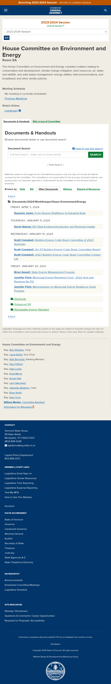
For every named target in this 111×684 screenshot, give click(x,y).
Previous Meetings (16, 98)
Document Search (55, 149)
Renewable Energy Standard (30, 309)
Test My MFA (12, 492)
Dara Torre (15, 397)
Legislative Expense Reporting (21, 487)
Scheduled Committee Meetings (22, 585)
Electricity (18, 299)
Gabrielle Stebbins (19, 387)
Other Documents (48, 189)
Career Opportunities (43, 615)
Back (11, 196)
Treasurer (10, 548)
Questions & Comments (17, 615)
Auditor (9, 538)
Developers (55, 644)
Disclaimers (21, 611)
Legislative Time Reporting (19, 483)
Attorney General (14, 533)
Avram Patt (15, 378)
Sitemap (9, 611)
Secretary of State (14, 543)
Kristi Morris (15, 373)
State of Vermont (14, 519)
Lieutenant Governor (16, 529)
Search (95, 155)
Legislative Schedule (16, 589)
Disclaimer (10, 506)
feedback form (72, 637)
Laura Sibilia (15, 354)
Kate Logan (15, 369)
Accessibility (38, 620)
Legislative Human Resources (20, 478)
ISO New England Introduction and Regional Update (54, 227)
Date (22, 189)
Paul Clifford (16, 364)
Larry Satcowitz (17, 383)
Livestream (11, 111)
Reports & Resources (88, 189)
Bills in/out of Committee (46, 121)
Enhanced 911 (21, 304)
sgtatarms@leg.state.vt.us (20, 445)
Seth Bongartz (17, 359)
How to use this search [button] (87, 148)
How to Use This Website (18, 497)
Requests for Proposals (17, 620)
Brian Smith (15, 392)
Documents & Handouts (16, 121)
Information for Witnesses (19, 407)
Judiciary (9, 552)
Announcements (14, 580)
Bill (32, 189)
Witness (67, 189)
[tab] (16, 121)
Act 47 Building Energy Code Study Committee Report (57, 249)
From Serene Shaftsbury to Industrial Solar (50, 213)
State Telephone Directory (19, 562)
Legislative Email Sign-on (18, 473)
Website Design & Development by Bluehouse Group (55, 656)
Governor (10, 524)
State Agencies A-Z (15, 557)
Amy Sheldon (16, 350)
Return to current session (75, 2)
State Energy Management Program (44, 272)
